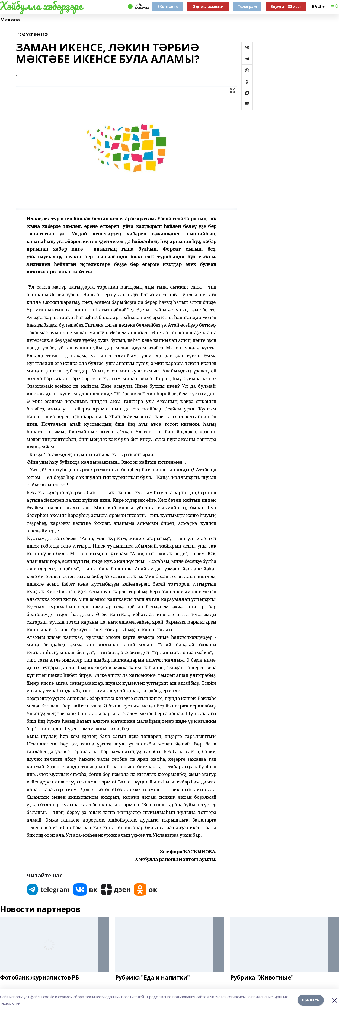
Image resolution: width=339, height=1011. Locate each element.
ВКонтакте (167, 6)
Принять (310, 1000)
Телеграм (247, 6)
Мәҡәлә (10, 20)
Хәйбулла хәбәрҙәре (41, 5)
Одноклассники (208, 6)
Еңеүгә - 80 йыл (286, 6)
